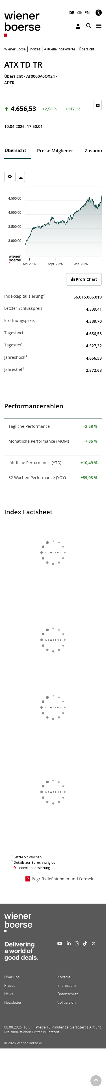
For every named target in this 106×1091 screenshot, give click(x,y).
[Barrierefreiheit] (99, 12)
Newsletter (12, 1002)
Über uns (12, 976)
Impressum (66, 985)
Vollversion (66, 1002)
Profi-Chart (84, 279)
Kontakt (63, 976)
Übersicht (15, 150)
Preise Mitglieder (55, 151)
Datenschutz (67, 993)
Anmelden (78, 26)
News (8, 993)
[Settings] (10, 177)
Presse (9, 985)
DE (71, 12)
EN (87, 12)
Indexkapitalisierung (34, 867)
